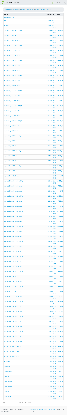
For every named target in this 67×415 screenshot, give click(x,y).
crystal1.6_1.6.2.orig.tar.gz (12, 131)
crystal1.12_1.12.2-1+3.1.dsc (13, 216)
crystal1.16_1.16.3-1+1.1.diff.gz (13, 271)
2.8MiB (61, 116)
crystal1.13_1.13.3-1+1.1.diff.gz (13, 226)
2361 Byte (60, 271)
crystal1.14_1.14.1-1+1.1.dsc (13, 246)
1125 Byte (60, 386)
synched (9, 402)
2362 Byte (60, 181)
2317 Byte (60, 136)
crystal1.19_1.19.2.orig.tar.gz (13, 326)
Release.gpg (8, 381)
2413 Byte (60, 316)
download (8, 9)
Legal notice (34, 409)
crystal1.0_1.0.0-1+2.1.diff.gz (13, 30)
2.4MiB (61, 55)
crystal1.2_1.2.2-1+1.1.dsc (12, 65)
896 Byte (60, 351)
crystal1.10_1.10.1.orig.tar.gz (13, 191)
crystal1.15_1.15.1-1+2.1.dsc (13, 261)
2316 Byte (60, 121)
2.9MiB (61, 131)
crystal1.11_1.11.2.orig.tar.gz (13, 206)
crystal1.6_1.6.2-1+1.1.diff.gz (13, 121)
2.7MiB (61, 85)
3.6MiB (61, 251)
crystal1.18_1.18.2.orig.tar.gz (13, 311)
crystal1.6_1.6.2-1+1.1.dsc (12, 126)
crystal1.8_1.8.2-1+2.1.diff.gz (13, 151)
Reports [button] (58, 2)
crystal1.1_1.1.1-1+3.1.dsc (12, 50)
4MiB (61, 341)
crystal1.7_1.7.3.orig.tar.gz (12, 146)
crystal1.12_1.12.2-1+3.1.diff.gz (13, 211)
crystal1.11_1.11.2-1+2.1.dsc (13, 201)
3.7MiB (61, 296)
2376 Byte (60, 45)
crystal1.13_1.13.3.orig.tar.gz (13, 236)
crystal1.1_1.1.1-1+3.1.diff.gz (13, 45)
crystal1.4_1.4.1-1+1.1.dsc (12, 95)
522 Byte (60, 381)
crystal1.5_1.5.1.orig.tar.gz (12, 116)
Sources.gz (7, 396)
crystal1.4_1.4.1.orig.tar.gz (12, 100)
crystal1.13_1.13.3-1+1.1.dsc (13, 231)
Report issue (51, 409)
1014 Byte (60, 376)
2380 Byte (60, 331)
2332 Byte (60, 196)
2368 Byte (60, 151)
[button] (53, 2)
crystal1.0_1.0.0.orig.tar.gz (12, 40)
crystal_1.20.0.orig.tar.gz (11, 356)
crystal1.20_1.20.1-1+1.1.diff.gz (13, 331)
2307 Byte (60, 90)
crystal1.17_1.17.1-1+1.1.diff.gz (13, 286)
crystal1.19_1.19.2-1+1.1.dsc (13, 321)
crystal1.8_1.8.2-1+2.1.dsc (12, 156)
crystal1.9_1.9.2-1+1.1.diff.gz (13, 166)
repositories (16, 9)
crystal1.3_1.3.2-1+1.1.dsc (12, 80)
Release (6, 376)
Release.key (8, 386)
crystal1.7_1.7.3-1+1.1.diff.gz (13, 136)
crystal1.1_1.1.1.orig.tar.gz (12, 55)
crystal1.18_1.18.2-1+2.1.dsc (13, 306)
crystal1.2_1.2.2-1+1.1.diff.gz (13, 60)
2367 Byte (60, 226)
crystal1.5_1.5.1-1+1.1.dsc (12, 110)
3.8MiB (61, 326)
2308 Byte (60, 30)
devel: (23, 9)
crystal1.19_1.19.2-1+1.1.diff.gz (13, 316)
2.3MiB (61, 40)
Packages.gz (8, 371)
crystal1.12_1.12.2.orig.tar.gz (13, 221)
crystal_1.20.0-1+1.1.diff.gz (12, 346)
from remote (15, 402)
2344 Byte (60, 211)
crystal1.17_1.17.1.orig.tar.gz (13, 296)
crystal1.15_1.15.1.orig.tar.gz (13, 266)
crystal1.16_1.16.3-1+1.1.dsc (13, 276)
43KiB (61, 366)
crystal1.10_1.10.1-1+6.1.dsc (13, 186)
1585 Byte (60, 361)
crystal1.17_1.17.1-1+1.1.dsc (13, 291)
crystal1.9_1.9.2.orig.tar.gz (12, 176)
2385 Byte (60, 301)
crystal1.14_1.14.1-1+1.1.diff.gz (13, 241)
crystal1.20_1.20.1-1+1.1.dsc (13, 336)
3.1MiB (61, 176)
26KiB (61, 391)
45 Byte (60, 356)
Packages (7, 366)
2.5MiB (61, 70)
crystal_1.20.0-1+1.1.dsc (11, 351)
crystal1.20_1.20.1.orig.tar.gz (13, 341)
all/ (5, 20)
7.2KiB (61, 396)
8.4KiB (61, 371)
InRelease (7, 361)
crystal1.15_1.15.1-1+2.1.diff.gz (13, 256)
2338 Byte (60, 105)
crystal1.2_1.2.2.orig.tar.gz (12, 70)
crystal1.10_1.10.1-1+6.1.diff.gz (13, 181)
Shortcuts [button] (17, 2)
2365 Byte (60, 60)
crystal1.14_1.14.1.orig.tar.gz (13, 251)
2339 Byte (60, 75)
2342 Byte (60, 166)
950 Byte (60, 35)
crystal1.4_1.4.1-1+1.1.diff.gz (13, 90)
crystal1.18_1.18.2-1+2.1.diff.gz (13, 301)
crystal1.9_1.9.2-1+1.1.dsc (12, 171)
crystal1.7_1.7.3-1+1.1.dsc (12, 141)
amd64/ (6, 25)
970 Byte (60, 186)
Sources (6, 391)
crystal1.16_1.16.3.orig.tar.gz (13, 281)
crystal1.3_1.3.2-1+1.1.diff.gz (13, 75)
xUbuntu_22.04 (46, 9)
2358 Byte (60, 256)
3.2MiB (61, 191)
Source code (43, 409)
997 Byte (60, 346)
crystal (37, 9)
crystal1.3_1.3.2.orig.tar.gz (12, 85)
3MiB (61, 146)
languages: (30, 9)
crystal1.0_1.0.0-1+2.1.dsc (12, 35)
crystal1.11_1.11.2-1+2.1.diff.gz (13, 196)
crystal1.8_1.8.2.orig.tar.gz (12, 161)
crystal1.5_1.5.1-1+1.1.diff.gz (13, 105)
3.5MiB (61, 206)
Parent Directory (9, 17)
